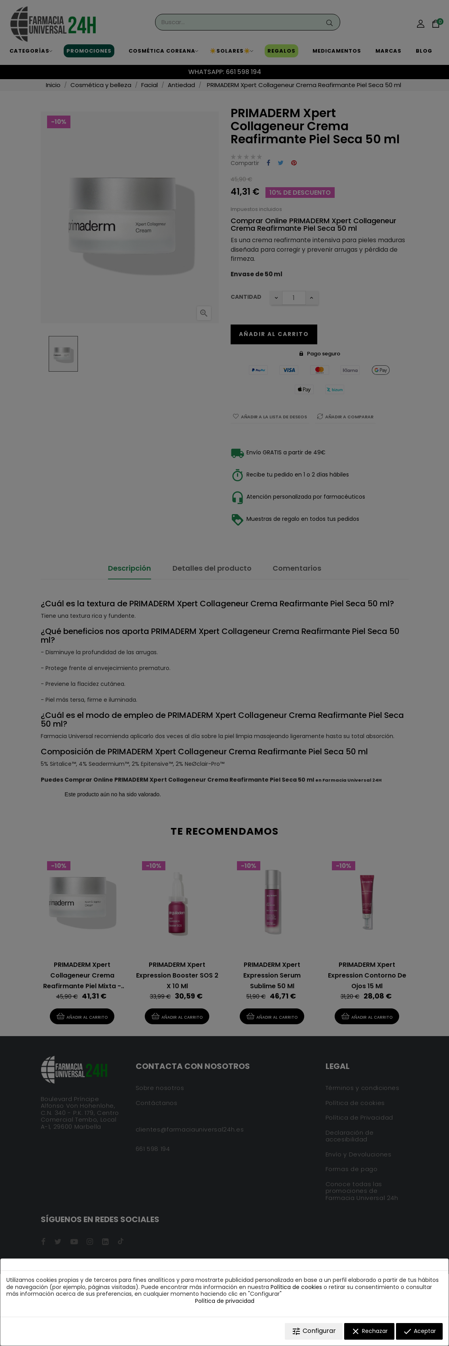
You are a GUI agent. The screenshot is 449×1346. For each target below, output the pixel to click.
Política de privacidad (224, 1301)
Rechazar (369, 1331)
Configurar (314, 1331)
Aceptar (419, 1331)
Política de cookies (296, 1287)
